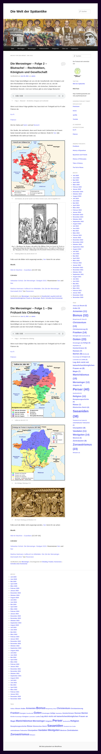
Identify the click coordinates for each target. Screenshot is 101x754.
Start (12, 48)
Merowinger (25, 296)
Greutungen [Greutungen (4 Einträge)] (78, 343)
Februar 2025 (77, 187)
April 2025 (76, 182)
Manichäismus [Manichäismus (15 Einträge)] (24, 720)
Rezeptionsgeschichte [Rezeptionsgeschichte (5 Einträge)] (18, 726)
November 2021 (78, 270)
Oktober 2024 (77, 194)
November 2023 (78, 217)
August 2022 (77, 249)
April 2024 (76, 205)
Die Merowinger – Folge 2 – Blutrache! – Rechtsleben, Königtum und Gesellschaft (28, 68)
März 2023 (76, 233)
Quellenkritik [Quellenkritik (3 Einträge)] (77, 393)
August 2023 (77, 224)
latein (25, 125)
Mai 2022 (76, 256)
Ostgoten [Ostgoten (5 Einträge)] (77, 385)
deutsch (37, 125)
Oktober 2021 (77, 272)
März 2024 (76, 207)
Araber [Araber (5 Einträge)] (76, 308)
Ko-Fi (12, 114)
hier (55, 133)
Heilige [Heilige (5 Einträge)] (86, 343)
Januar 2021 (77, 293)
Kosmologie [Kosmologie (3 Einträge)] (77, 357)
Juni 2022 (76, 253)
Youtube (75, 119)
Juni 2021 (76, 281)
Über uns (65, 48)
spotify (75, 115)
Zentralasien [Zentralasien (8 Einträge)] (80, 441)
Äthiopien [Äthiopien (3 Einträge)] (76, 452)
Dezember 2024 (78, 191)
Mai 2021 (76, 283)
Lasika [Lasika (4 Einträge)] (84, 359)
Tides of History (78, 163)
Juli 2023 (76, 226)
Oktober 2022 (77, 244)
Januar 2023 (77, 237)
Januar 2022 (77, 265)
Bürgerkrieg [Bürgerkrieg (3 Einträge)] (77, 319)
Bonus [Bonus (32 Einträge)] (80, 315)
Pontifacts (76, 146)
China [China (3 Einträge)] (84, 319)
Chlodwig (45, 562)
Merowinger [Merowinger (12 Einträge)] (81, 382)
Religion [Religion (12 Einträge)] (79, 396)
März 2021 (76, 288)
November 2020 (78, 297)
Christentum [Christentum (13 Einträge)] (63, 708)
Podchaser (76, 106)
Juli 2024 (76, 198)
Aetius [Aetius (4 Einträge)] (76, 305)
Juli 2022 (76, 251)
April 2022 (76, 258)
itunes (75, 111)
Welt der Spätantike (79, 84)
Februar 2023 (77, 235)
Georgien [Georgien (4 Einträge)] (77, 336)
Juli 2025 (76, 175)
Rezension (30, 291)
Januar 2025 (77, 189)
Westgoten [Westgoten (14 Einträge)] (81, 434)
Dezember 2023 (78, 214)
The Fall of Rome (78, 167)
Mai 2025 (76, 180)
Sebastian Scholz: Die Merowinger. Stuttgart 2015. (28, 280)
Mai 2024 (76, 203)
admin (33, 76)
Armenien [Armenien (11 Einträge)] (80, 311)
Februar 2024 (77, 210)
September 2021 (78, 274)
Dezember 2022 (78, 240)
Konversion (57, 562)
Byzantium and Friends (80, 155)
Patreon (13, 120)
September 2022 (78, 247)
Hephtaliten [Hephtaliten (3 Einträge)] (77, 345)
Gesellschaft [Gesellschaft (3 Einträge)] (85, 335)
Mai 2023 (76, 231)
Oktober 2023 (77, 219)
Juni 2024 (76, 201)
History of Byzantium (79, 150)
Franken (51, 562)
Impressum (74, 48)
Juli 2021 (76, 279)
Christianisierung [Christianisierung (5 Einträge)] (80, 329)
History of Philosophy (79, 159)
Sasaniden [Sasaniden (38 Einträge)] (55, 725)
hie (44, 259)
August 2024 (77, 196)
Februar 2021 (77, 290)
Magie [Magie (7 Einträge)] (76, 371)
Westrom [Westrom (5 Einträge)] (77, 438)
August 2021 (77, 276)
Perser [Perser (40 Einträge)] (81, 389)
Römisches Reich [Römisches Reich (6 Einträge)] (81, 407)
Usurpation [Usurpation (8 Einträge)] (79, 428)
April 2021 (76, 286)
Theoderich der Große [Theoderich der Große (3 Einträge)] (80, 420)
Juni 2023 (76, 228)
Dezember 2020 (78, 295)
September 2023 (78, 221)
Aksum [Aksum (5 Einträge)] (83, 305)
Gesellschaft (46, 296)
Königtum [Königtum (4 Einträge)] (86, 357)
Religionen (55, 48)
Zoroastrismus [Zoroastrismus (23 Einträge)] (19, 734)
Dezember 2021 (78, 267)
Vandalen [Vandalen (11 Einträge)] (80, 431)
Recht (43, 298)
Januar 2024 (77, 212)
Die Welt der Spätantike (28, 11)
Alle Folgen (20, 48)
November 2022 (78, 242)
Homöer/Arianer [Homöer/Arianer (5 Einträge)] (80, 348)
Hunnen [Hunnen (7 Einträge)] (77, 351)
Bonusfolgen (32, 48)
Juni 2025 (76, 178)
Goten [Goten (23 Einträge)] (79, 339)
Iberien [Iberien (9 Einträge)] (77, 354)
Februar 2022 (77, 263)
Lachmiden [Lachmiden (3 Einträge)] (77, 359)
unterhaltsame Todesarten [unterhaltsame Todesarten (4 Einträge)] (18, 730)
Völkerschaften (44, 48)
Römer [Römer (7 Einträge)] (77, 405)
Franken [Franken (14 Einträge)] (80, 332)
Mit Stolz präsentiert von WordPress (50, 746)
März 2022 (76, 260)
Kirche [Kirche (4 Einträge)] (86, 354)
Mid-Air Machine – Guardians (21, 270)
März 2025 (76, 184)
